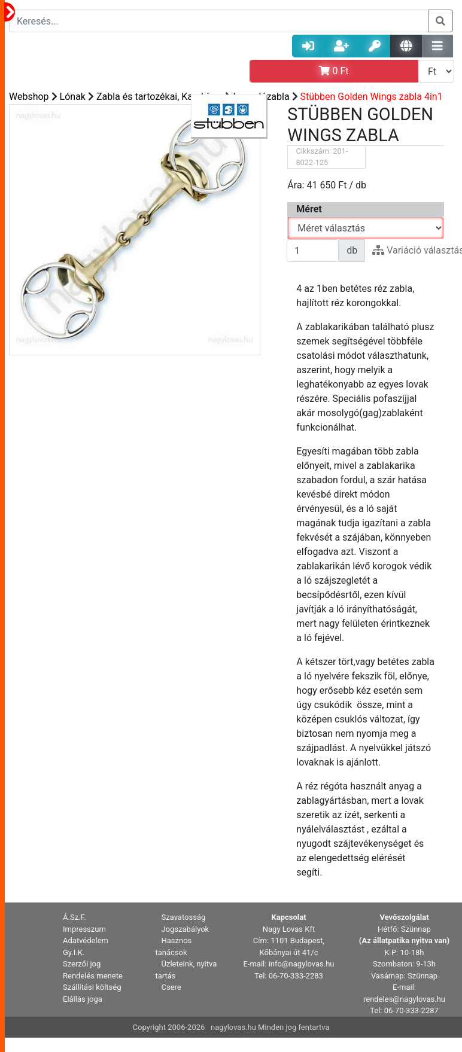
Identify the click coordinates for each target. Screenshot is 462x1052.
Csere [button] (171, 987)
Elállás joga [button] (82, 999)
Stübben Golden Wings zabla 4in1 (371, 96)
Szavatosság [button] (184, 917)
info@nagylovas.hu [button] (302, 963)
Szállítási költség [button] (92, 987)
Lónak (73, 96)
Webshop (29, 96)
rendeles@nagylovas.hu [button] (404, 999)
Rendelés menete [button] (93, 975)
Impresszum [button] (84, 929)
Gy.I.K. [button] (73, 952)
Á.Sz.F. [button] (74, 917)
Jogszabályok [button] (185, 929)
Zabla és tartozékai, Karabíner (159, 96)
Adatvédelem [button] (85, 940)
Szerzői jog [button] (82, 963)
